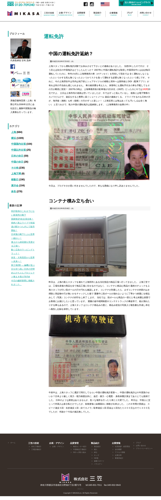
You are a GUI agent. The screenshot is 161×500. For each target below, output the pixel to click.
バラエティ (98, 468)
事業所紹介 (119, 462)
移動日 (15, 179)
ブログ (138, 446)
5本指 (96, 462)
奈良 (14, 191)
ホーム (12, 446)
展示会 (15, 185)
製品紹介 (97, 450)
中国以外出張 (18, 150)
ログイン (81, 492)
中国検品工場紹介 (80, 453)
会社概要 (118, 453)
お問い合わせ (141, 449)
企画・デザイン (58, 450)
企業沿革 (118, 459)
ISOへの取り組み (79, 456)
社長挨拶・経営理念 (122, 450)
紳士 (95, 456)
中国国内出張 (18, 144)
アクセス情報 (120, 456)
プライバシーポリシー (144, 452)
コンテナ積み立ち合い (77, 203)
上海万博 (16, 173)
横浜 (14, 138)
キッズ (96, 459)
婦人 (95, 453)
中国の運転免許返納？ (76, 54)
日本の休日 (17, 156)
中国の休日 (17, 161)
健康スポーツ (99, 465)
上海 (14, 132)
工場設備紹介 (36, 453)
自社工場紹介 (36, 450)
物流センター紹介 (80, 450)
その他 (15, 167)
